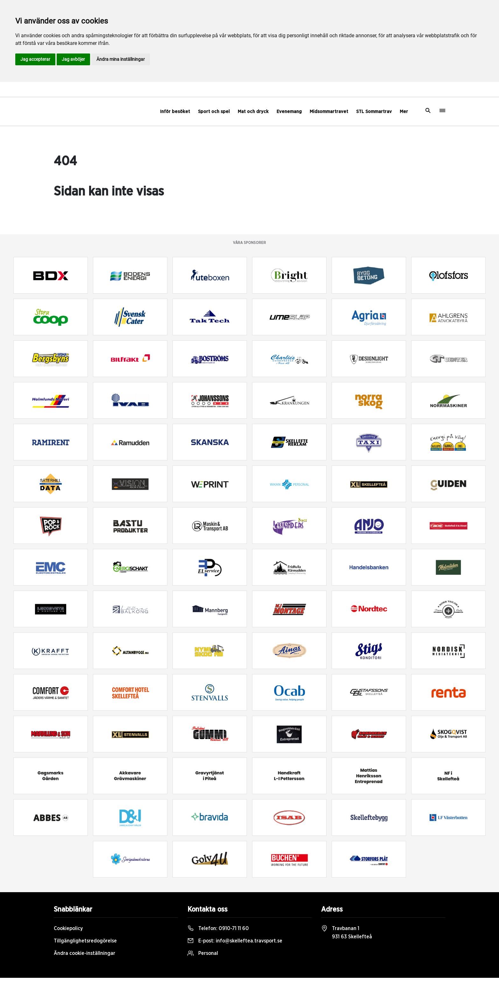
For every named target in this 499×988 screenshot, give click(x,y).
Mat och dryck (253, 111)
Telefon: (218, 928)
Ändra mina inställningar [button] (120, 59)
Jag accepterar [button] (35, 59)
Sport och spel (214, 111)
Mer (404, 111)
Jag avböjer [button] (73, 59)
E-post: (234, 941)
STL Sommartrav (374, 111)
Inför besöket (175, 111)
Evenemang (289, 111)
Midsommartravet (329, 111)
